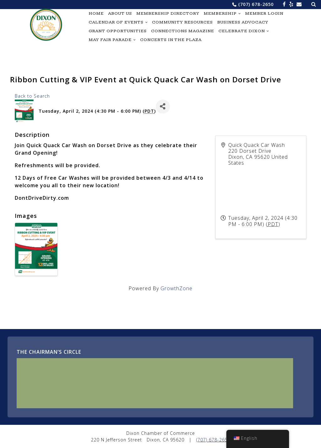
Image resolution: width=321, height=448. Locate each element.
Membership (220, 13)
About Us (120, 13)
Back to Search (32, 96)
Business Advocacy (242, 22)
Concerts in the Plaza (171, 40)
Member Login (264, 13)
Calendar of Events (116, 22)
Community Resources (182, 22)
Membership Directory (167, 13)
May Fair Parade (110, 40)
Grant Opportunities (118, 31)
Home (96, 13)
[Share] (163, 107)
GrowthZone (176, 288)
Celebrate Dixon (241, 31)
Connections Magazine (182, 31)
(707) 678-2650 (256, 4)
